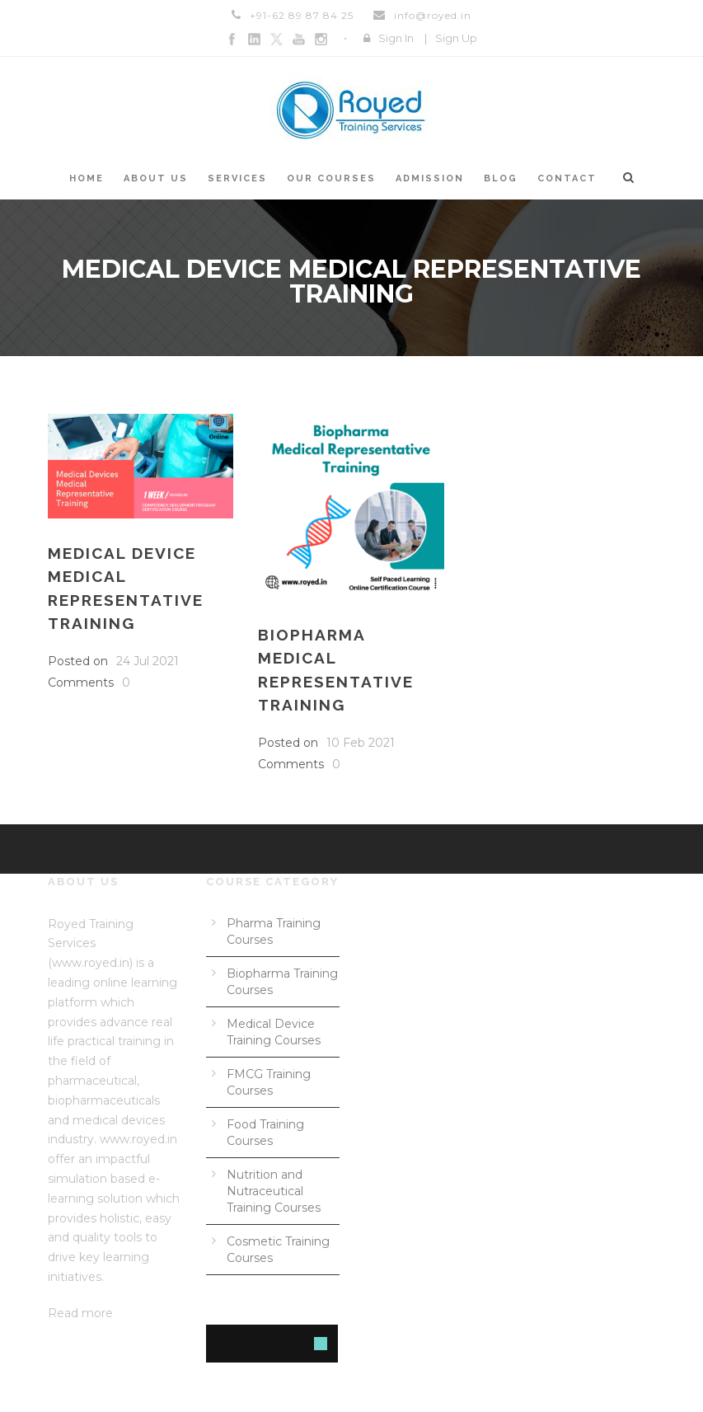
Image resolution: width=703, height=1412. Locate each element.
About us (156, 178)
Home (86, 178)
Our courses (331, 178)
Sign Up (456, 38)
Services (237, 178)
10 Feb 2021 (360, 742)
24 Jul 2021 (147, 661)
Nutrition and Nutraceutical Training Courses (274, 1191)
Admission (430, 178)
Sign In (396, 38)
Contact (567, 178)
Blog (501, 178)
